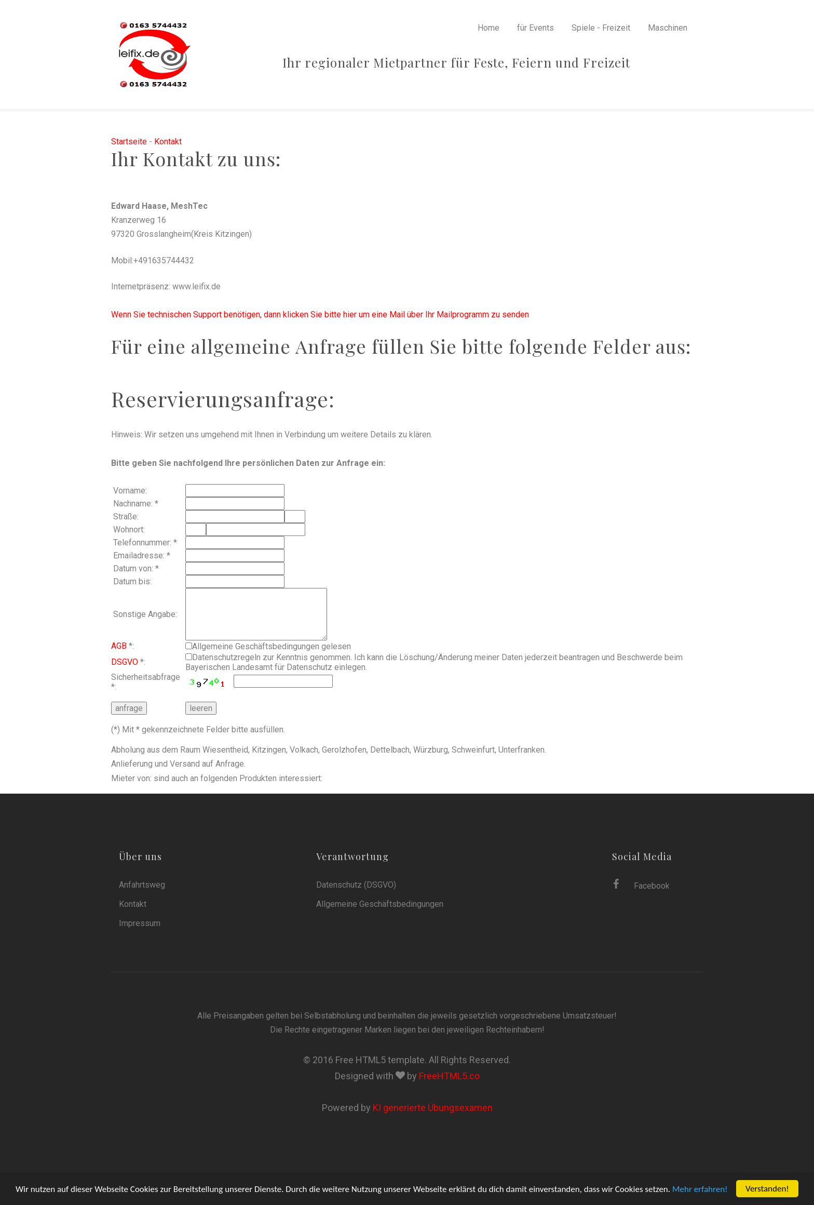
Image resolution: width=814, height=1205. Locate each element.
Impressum (139, 923)
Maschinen (667, 28)
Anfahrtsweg (142, 885)
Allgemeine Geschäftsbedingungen (379, 904)
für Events (535, 28)
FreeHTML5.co (449, 1075)
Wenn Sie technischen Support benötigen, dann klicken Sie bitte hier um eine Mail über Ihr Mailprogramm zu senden (320, 314)
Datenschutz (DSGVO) (356, 885)
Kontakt (168, 141)
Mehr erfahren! (700, 1189)
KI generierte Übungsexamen (433, 1107)
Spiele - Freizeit (601, 28)
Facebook (641, 885)
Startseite (129, 141)
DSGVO (124, 662)
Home (488, 28)
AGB (119, 646)
